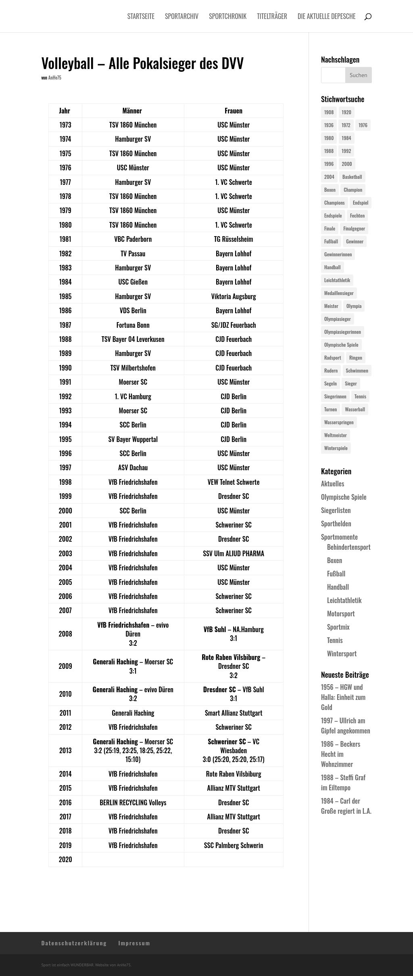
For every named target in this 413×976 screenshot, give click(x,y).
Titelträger (272, 17)
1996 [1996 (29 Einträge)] (329, 163)
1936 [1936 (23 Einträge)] (329, 124)
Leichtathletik (344, 600)
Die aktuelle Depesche (327, 17)
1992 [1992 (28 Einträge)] (346, 150)
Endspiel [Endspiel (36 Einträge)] (360, 202)
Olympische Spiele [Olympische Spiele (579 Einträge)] (341, 344)
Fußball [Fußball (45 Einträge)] (331, 241)
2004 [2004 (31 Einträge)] (329, 176)
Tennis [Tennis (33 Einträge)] (360, 396)
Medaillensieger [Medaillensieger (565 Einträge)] (339, 292)
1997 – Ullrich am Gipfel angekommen (345, 725)
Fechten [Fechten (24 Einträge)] (357, 215)
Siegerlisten (336, 510)
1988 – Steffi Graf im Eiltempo (343, 782)
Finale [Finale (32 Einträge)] (329, 228)
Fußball (336, 573)
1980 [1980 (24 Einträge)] (329, 137)
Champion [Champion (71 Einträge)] (353, 189)
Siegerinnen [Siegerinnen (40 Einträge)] (335, 396)
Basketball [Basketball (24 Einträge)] (352, 176)
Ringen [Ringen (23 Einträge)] (355, 357)
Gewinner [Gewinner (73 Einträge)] (354, 241)
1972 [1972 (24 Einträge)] (346, 124)
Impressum (134, 942)
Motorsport (341, 613)
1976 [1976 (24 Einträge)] (363, 124)
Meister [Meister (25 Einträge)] (331, 305)
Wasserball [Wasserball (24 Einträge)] (355, 409)
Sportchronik (227, 17)
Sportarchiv (181, 17)
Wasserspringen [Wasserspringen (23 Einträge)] (339, 422)
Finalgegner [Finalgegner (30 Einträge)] (354, 228)
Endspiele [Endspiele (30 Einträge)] (333, 215)
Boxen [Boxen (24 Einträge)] (330, 189)
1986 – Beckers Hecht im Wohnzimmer (340, 754)
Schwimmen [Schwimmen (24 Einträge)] (357, 370)
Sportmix (338, 627)
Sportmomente (339, 537)
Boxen (334, 560)
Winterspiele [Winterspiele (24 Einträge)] (336, 447)
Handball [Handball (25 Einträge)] (332, 267)
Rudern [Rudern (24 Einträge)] (331, 370)
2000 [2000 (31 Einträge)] (347, 163)
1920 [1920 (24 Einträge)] (346, 112)
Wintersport (342, 653)
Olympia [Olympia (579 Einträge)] (353, 305)
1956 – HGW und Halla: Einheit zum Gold (343, 697)
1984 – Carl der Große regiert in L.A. (346, 806)
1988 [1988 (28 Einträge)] (329, 150)
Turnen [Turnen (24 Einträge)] (330, 409)
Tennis (335, 640)
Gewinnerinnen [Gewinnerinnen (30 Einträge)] (338, 254)
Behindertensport (349, 547)
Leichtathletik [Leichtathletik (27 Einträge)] (337, 279)
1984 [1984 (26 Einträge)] (346, 137)
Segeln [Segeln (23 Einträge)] (330, 383)
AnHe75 (54, 77)
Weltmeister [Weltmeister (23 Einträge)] (335, 434)
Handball (338, 587)
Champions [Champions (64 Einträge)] (334, 202)
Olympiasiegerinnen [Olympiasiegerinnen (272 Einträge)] (342, 331)
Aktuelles (332, 483)
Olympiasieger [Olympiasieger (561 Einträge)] (337, 318)
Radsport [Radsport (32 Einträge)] (332, 357)
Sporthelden (336, 523)
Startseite (140, 17)
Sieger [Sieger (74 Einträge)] (351, 383)
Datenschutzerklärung (74, 942)
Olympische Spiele (344, 497)
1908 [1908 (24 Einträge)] (329, 112)
